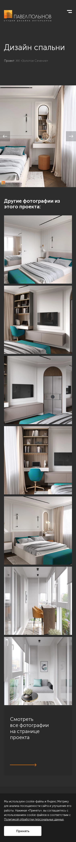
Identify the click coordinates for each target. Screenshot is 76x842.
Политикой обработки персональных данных (34, 819)
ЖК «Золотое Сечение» (32, 61)
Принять (22, 831)
